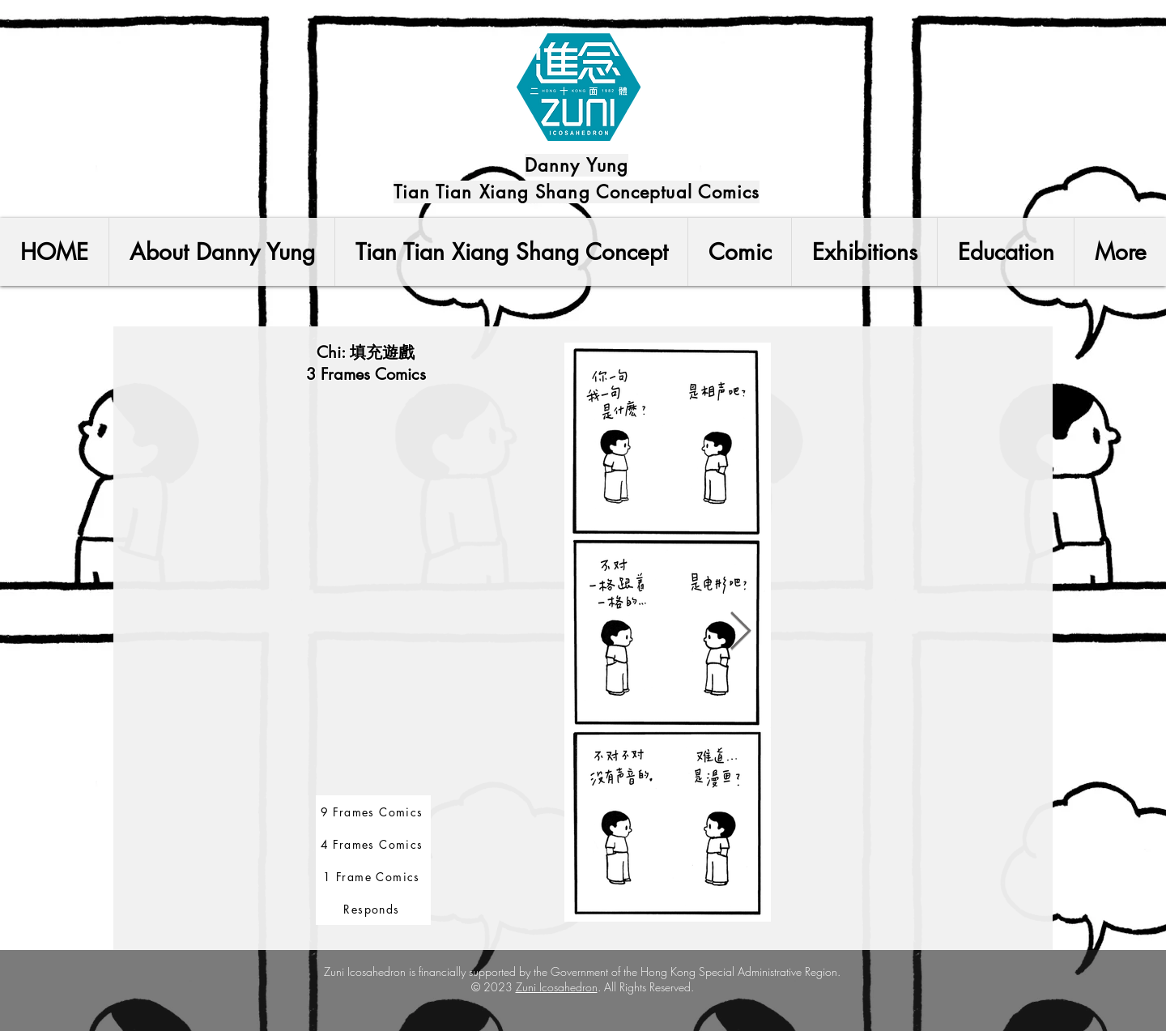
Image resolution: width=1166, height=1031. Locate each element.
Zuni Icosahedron (557, 987)
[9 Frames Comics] (373, 811)
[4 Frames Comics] (373, 844)
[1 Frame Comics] (373, 876)
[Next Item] (740, 633)
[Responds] (373, 909)
